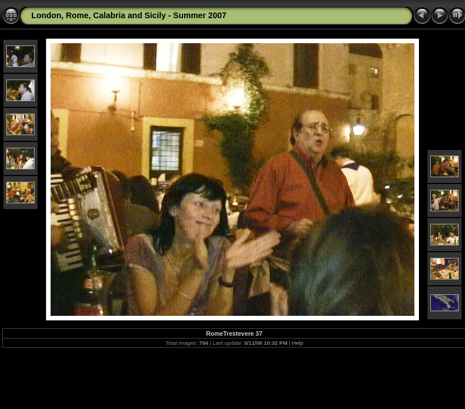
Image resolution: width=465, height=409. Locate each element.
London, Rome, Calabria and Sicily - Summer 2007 (128, 15)
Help (298, 343)
